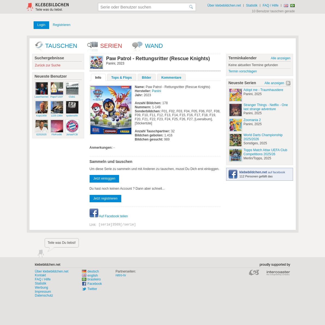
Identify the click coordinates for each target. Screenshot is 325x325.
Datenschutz (44, 295)
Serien (111, 45)
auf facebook (262, 172)
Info (98, 78)
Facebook (94, 284)
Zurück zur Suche (48, 65)
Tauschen (61, 45)
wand (154, 45)
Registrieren (61, 25)
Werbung (41, 287)
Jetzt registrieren (105, 198)
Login (41, 25)
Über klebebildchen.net (224, 5)
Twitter (92, 289)
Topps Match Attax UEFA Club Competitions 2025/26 (265, 152)
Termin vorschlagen (243, 71)
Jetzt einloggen (104, 178)
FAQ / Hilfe (271, 5)
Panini (156, 91)
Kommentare (171, 78)
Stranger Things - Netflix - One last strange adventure (266, 107)
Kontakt (40, 275)
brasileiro (91, 279)
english (90, 275)
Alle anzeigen (280, 58)
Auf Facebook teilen (109, 216)
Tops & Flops (121, 78)
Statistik (252, 5)
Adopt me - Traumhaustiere (263, 90)
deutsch (90, 271)
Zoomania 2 (252, 120)
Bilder (146, 78)
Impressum (43, 292)
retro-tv (121, 275)
